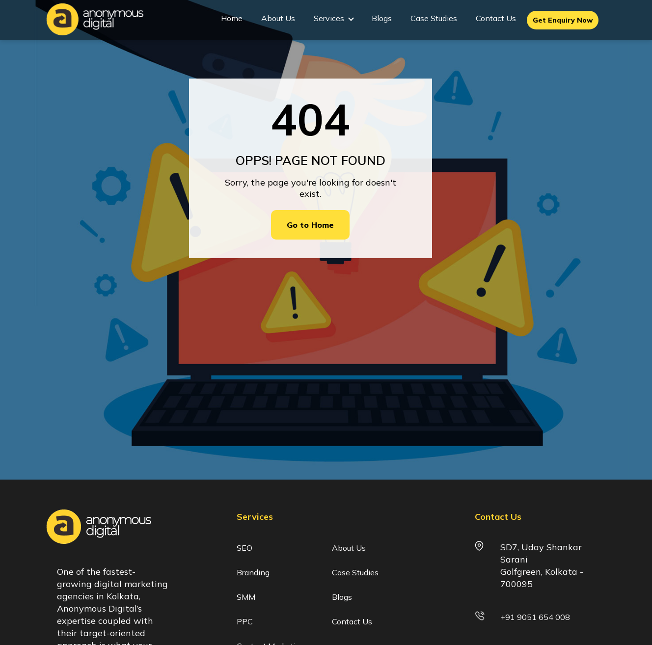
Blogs (382, 18)
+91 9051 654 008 (535, 617)
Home (232, 18)
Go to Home (310, 225)
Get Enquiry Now (563, 20)
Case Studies (433, 18)
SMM (246, 597)
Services (334, 18)
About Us (278, 18)
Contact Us (496, 18)
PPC (245, 621)
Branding (253, 572)
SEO (244, 548)
